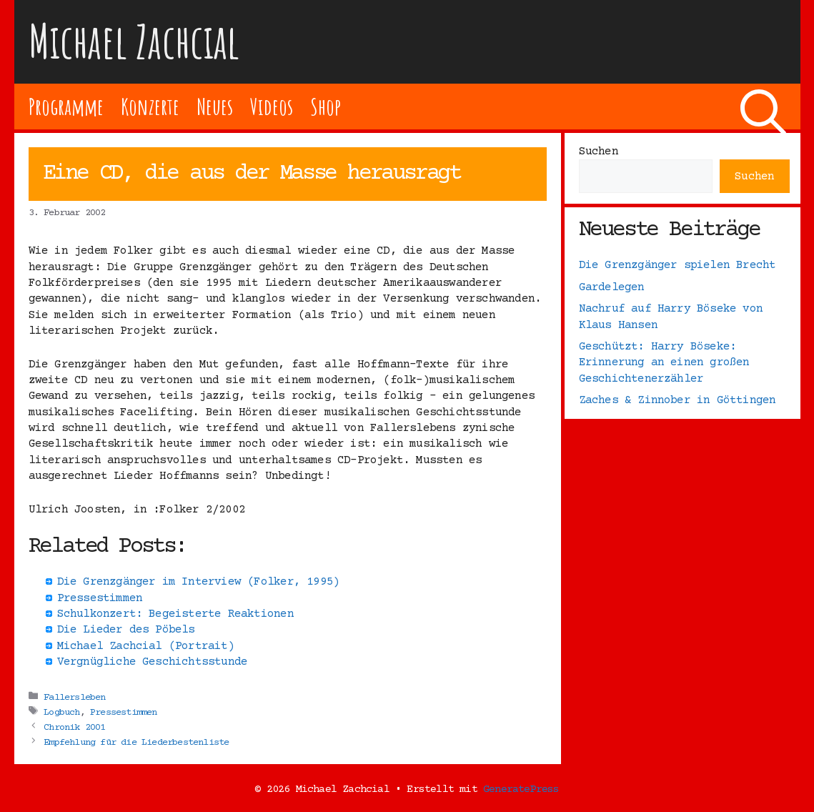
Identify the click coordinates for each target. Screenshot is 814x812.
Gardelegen (612, 287)
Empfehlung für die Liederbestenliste (136, 742)
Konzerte (150, 106)
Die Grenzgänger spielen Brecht (677, 265)
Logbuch (61, 712)
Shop (325, 106)
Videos (271, 106)
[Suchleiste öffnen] (763, 106)
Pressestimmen (123, 712)
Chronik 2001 (74, 727)
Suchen (598, 151)
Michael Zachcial (134, 41)
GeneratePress (521, 789)
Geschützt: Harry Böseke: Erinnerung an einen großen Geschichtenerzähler (664, 362)
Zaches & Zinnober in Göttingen (677, 400)
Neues (215, 106)
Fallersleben (74, 697)
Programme (66, 106)
